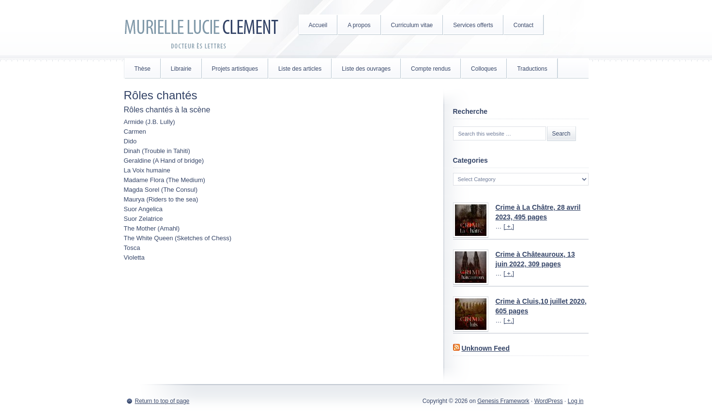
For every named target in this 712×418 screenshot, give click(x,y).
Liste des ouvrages (366, 68)
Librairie (181, 68)
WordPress (548, 401)
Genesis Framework (503, 401)
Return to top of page (162, 401)
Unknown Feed (485, 348)
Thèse (143, 68)
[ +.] (508, 226)
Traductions (532, 68)
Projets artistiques (235, 68)
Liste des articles (299, 68)
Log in (576, 401)
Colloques (484, 68)
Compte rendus (431, 68)
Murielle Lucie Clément (201, 29)
